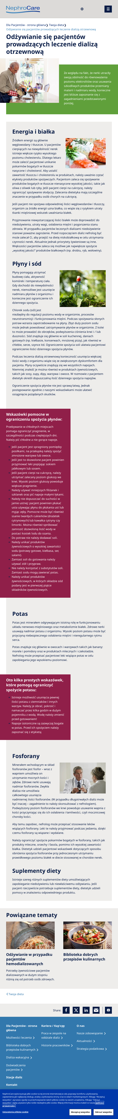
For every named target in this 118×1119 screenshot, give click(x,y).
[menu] (108, 9)
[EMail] (96, 1010)
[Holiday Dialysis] (20, 1057)
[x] (76, 1010)
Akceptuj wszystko (80, 1112)
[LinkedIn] (86, 1010)
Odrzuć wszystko (103, 1112)
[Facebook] (66, 1010)
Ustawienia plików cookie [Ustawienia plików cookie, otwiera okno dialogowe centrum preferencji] (15, 1111)
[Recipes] (23, 1047)
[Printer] (108, 1010)
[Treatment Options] (22, 1037)
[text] (15, 994)
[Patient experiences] (23, 1067)
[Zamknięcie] (113, 1094)
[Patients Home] (23, 1028)
